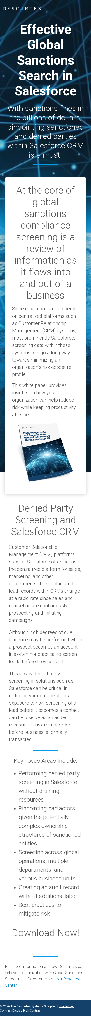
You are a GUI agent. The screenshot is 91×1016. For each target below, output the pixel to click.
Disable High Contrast (26, 1010)
